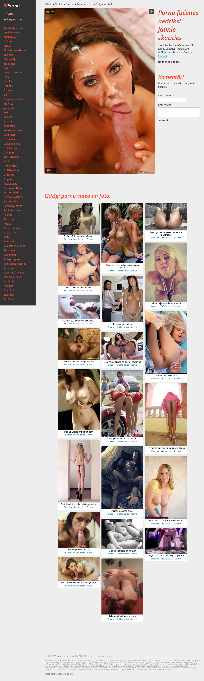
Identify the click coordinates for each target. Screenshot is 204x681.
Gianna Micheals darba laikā (122, 551)
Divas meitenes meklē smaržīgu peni (78, 582)
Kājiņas (8, 117)
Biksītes (8, 54)
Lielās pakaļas (12, 143)
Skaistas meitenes (14, 246)
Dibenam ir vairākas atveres (122, 616)
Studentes (10, 281)
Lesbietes (9, 139)
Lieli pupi (9, 152)
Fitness (8, 90)
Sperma (8, 268)
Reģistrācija (14, 19)
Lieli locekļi (10, 148)
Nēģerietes (10, 165)
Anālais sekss (11, 32)
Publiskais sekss (13, 210)
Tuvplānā (9, 290)
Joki (6, 112)
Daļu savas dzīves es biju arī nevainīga (122, 362)
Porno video (11, 201)
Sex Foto (9, 294)
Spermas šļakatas (14, 272)
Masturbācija (11, 157)
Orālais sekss (11, 170)
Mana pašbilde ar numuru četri (78, 432)
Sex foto (59, 4)
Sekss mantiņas (13, 228)
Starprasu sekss (13, 277)
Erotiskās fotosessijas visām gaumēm (78, 504)
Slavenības (10, 254)
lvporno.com (63, 656)
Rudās (7, 223)
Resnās (8, 214)
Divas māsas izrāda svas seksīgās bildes (122, 266)
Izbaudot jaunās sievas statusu (166, 303)
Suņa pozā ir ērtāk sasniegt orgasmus (166, 555)
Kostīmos (9, 125)
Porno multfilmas (14, 188)
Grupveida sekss (13, 99)
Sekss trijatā (11, 232)
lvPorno (48, 4)
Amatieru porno (13, 28)
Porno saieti (11, 192)
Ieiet (8, 13)
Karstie (8, 121)
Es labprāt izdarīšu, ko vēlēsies (78, 236)
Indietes (8, 103)
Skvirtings (9, 250)
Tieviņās (8, 286)
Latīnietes (9, 134)
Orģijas (8, 179)
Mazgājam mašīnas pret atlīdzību (122, 438)
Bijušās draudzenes (15, 50)
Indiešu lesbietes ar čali (122, 511)
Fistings (8, 85)
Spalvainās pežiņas (15, 263)
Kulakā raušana (13, 130)
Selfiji (7, 237)
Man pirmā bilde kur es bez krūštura (166, 520)
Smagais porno (12, 259)
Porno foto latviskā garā (166, 375)
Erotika (8, 81)
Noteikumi (49, 673)
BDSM (7, 45)
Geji (6, 94)
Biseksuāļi (10, 59)
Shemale (9, 241)
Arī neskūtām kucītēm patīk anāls (78, 361)
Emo (6, 77)
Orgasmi (9, 174)
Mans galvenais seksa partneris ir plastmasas (166, 233)
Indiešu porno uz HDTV (79, 549)
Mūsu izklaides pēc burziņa (79, 287)
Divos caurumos (13, 72)
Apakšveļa (10, 37)
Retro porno (11, 219)
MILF (6, 161)
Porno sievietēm (13, 197)
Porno (12, 5)
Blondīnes (9, 63)
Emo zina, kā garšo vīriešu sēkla (78, 321)
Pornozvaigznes (13, 206)
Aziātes (8, 41)
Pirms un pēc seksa (122, 324)
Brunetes (9, 68)
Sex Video (9, 299)
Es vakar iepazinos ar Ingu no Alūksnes (166, 448)
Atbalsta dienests (65, 673)
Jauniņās (9, 108)
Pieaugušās (10, 183)
